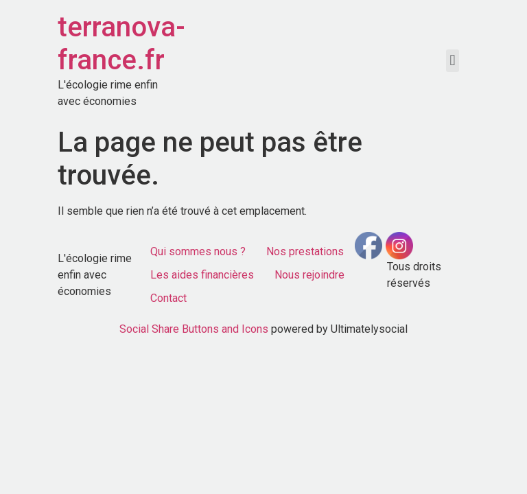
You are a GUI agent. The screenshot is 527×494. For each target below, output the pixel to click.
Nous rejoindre (309, 274)
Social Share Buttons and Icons (193, 329)
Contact (168, 298)
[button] (452, 60)
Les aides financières (202, 274)
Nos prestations (305, 251)
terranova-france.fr (121, 43)
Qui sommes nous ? (198, 251)
